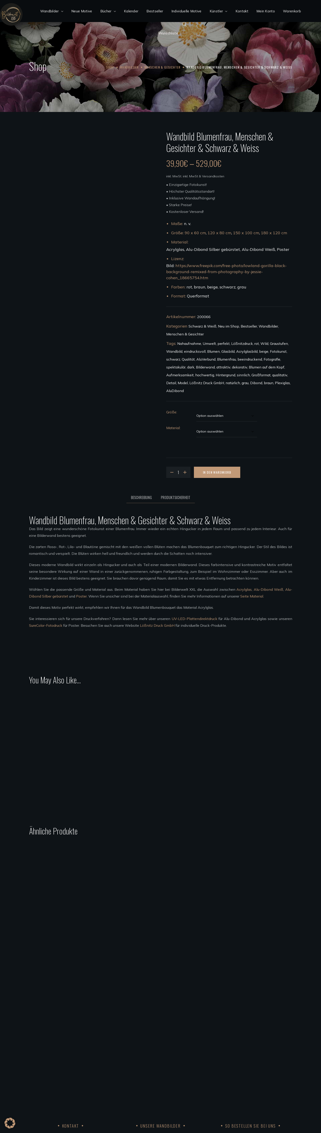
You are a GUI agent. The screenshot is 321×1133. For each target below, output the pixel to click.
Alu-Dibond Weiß (268, 589)
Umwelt (209, 343)
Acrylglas (244, 589)
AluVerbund (205, 359)
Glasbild (228, 351)
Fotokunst (278, 351)
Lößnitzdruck (242, 343)
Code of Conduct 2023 (227, 1082)
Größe (171, 412)
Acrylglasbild (247, 351)
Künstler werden (132, 1082)
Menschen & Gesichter (162, 67)
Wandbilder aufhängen (138, 1068)
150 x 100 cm (246, 232)
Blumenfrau (226, 359)
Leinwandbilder (132, 1062)
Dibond (256, 383)
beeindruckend (250, 359)
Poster (81, 596)
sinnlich (243, 375)
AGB (213, 1055)
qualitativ (279, 375)
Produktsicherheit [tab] (175, 497)
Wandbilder (129, 67)
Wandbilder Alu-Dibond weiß (143, 1041)
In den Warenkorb (217, 472)
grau (245, 383)
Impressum (218, 1068)
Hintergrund (225, 375)
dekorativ (239, 367)
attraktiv (223, 367)
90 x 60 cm (195, 232)
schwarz (173, 359)
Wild (264, 343)
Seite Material (251, 596)
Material (173, 428)
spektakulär (176, 367)
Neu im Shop (228, 326)
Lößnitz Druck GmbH (206, 383)
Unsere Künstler (132, 1075)
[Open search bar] (184, 24)
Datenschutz (219, 1075)
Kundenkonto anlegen (227, 1035)
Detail (171, 383)
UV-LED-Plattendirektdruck (194, 618)
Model (183, 383)
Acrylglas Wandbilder (137, 1035)
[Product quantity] (178, 472)
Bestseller (249, 326)
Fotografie (272, 359)
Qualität (188, 359)
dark (190, 367)
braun (268, 383)
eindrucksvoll (195, 351)
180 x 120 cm (274, 232)
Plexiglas (282, 383)
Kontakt (215, 1062)
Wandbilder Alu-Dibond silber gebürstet (152, 1048)
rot (256, 343)
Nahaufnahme (189, 343)
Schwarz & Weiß (202, 326)
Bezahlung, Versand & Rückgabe (235, 1041)
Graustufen (279, 343)
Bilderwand (205, 367)
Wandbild (174, 351)
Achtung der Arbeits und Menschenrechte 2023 (248, 1095)
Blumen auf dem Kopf (266, 367)
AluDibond (175, 390)
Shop (110, 67)
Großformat (261, 375)
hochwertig (204, 375)
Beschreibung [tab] (141, 497)
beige (263, 351)
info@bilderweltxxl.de (61, 1068)
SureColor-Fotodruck (45, 625)
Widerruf (216, 1048)
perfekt (224, 343)
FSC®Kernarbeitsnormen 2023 (235, 1089)
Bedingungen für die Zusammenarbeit (150, 1089)
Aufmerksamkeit (180, 375)
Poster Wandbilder (134, 1055)
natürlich (233, 383)
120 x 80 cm (219, 232)
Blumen (213, 351)
